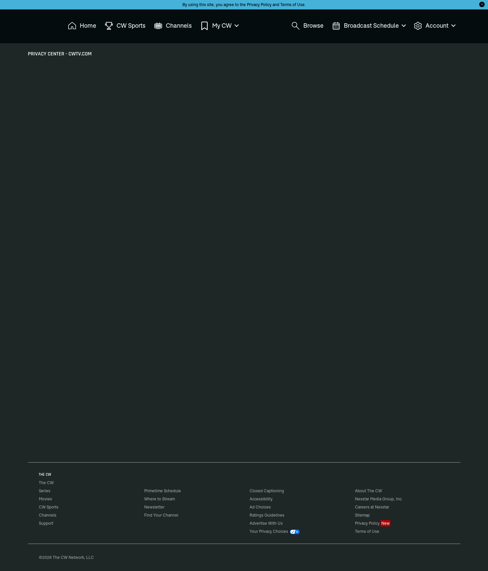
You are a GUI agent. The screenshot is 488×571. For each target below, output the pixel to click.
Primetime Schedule (162, 490)
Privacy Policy (259, 4)
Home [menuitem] (82, 26)
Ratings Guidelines (267, 515)
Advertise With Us (266, 523)
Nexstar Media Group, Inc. (379, 498)
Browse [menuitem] (307, 26)
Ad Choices (260, 507)
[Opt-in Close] (482, 4)
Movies (45, 498)
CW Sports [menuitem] (125, 26)
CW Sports (48, 507)
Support (46, 523)
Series (44, 490)
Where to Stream (159, 498)
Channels (47, 515)
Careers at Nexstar (372, 507)
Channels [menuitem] (173, 26)
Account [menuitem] (434, 26)
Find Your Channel (161, 515)
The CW (41, 24)
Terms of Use (292, 4)
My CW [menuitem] (219, 26)
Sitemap (362, 515)
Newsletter (154, 507)
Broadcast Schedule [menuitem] (368, 26)
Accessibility (261, 498)
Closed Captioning (267, 490)
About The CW (368, 490)
